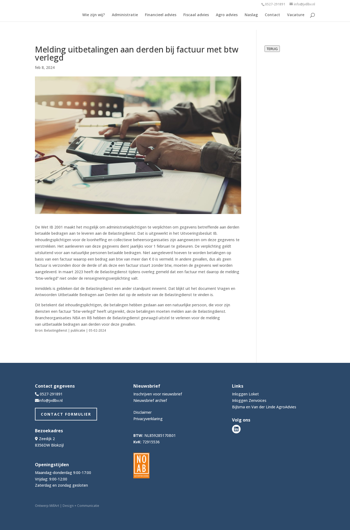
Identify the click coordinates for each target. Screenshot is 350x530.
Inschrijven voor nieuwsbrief (157, 393)
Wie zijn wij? (93, 15)
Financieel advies (160, 15)
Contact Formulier (66, 414)
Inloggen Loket (245, 393)
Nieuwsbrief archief (150, 400)
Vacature (295, 15)
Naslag (251, 15)
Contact (272, 15)
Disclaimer (142, 412)
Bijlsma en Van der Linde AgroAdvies (264, 406)
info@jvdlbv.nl (51, 400)
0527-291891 (275, 4)
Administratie (125, 15)
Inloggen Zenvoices (249, 400)
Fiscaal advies (196, 15)
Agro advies (227, 15)
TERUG (272, 48)
